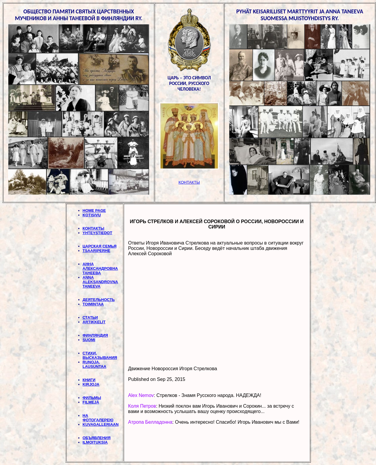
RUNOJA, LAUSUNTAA (94, 364)
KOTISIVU (92, 215)
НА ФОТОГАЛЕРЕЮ (98, 417)
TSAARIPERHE (96, 250)
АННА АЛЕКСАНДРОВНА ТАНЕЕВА (100, 268)
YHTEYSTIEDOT (97, 233)
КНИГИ (89, 380)
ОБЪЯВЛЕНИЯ (97, 438)
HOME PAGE (94, 210)
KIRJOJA (91, 384)
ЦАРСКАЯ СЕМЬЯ (100, 246)
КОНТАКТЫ (93, 228)
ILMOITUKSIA (95, 442)
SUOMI (89, 340)
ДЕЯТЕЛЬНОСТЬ (99, 299)
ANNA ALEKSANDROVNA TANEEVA (100, 282)
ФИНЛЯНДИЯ (95, 335)
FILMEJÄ (91, 402)
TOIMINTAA (93, 304)
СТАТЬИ (90, 317)
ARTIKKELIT (94, 322)
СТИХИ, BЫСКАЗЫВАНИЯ (100, 355)
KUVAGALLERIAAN (101, 424)
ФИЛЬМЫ (92, 397)
